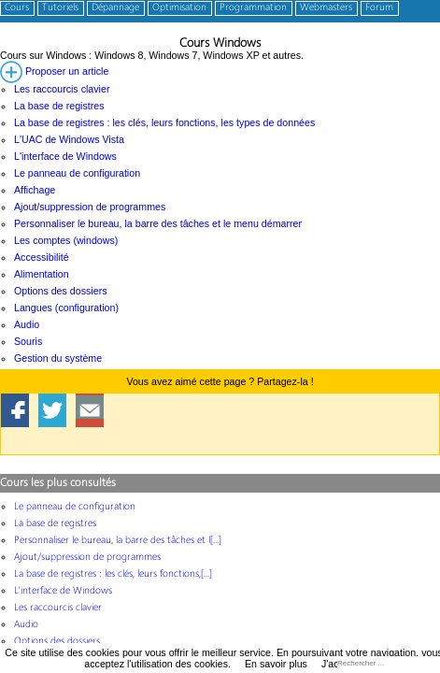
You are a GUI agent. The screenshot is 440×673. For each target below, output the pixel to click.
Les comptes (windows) (66, 240)
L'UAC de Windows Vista (69, 139)
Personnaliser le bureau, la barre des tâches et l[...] (117, 541)
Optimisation (179, 8)
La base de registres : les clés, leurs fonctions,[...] (113, 574)
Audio (26, 324)
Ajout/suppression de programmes (89, 206)
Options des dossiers (60, 290)
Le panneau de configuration (77, 173)
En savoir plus (276, 663)
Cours (17, 8)
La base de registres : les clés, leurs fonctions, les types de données (164, 122)
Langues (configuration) (66, 307)
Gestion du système (58, 358)
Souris (28, 341)
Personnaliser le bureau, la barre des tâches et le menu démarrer (158, 223)
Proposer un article (54, 71)
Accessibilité (41, 257)
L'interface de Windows (65, 156)
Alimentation (41, 273)
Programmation (253, 8)
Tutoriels (60, 8)
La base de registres (59, 105)
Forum (379, 8)
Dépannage (115, 8)
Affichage (34, 189)
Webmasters (326, 8)
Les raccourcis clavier (61, 88)
